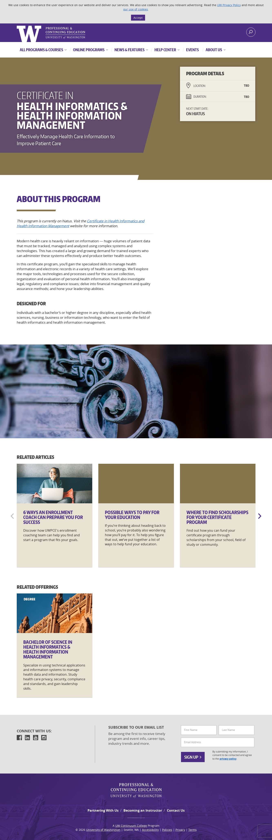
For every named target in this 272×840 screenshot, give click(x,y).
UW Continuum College (131, 826)
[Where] (217, 483)
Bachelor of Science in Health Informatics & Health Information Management (47, 649)
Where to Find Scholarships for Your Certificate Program (217, 517)
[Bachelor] (54, 613)
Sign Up (192, 757)
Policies (167, 830)
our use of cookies (135, 9)
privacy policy (228, 758)
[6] (54, 483)
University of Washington (103, 830)
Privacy (180, 830)
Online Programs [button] (88, 49)
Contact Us (176, 810)
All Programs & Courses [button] (41, 49)
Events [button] (192, 49)
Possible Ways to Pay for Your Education (132, 514)
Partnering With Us (103, 810)
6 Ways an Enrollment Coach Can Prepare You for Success (53, 517)
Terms (192, 830)
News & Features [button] (129, 49)
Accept (138, 18)
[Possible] (136, 483)
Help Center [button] (165, 49)
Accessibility (150, 830)
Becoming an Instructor (142, 810)
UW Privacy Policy (229, 5)
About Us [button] (213, 49)
